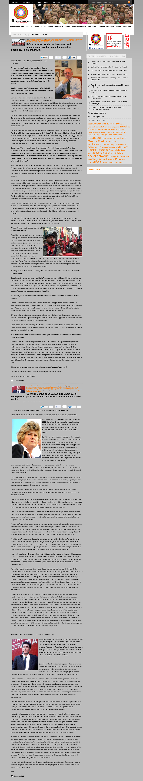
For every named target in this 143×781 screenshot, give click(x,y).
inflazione (66, 387)
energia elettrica (108, 135)
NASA (125, 147)
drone (90, 135)
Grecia (123, 138)
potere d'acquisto (72, 388)
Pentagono (102, 150)
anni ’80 (114, 123)
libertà (111, 147)
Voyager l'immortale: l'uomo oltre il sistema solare (109, 74)
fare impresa (48, 387)
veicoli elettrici (107, 162)
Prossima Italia (114, 150)
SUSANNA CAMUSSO (32, 391)
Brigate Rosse (40, 386)
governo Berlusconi (60, 40)
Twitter (102, 159)
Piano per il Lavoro (61, 388)
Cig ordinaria (62, 386)
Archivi (56, 2)
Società (118, 26)
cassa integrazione (50, 386)
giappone (111, 138)
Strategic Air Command (118, 156)
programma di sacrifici (32, 390)
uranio (91, 162)
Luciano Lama (70, 40)
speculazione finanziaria (69, 390)
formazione (55, 387)
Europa (43, 26)
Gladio (61, 387)
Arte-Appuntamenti (17, 26)
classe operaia (74, 386)
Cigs (68, 386)
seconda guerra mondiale (109, 152)
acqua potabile (94, 124)
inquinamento (95, 144)
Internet (105, 144)
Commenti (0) (19, 380)
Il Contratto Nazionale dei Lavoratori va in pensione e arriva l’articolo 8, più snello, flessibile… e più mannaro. (41, 47)
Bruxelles (125, 126)
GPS (117, 138)
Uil (50, 41)
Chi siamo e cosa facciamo (35, 2)
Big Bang (115, 127)
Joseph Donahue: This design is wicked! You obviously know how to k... (107, 108)
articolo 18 (33, 39)
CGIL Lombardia (40, 39)
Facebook (95, 137)
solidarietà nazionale (56, 390)
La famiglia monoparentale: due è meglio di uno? (109, 67)
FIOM (52, 40)
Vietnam (118, 162)
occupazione (49, 388)
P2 (54, 388)
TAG (123, 56)
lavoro (35, 388)
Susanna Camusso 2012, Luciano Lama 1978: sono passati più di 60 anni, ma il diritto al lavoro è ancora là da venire (46, 397)
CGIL (57, 386)
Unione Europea (115, 159)
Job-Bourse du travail (63, 26)
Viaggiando (127, 26)
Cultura (36, 26)
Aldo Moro (32, 386)
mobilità (118, 147)
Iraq (112, 144)
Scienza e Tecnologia (106, 26)
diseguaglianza (30, 387)
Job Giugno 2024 (97, 117)
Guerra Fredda (97, 141)
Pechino (92, 150)
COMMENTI (101, 56)
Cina (90, 129)
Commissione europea (103, 129)
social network (98, 156)
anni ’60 (105, 124)
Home (15, 2)
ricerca (41, 390)
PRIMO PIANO (113, 56)
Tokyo (95, 159)
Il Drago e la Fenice (98, 120)
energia (97, 135)
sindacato (46, 390)
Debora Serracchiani (102, 132)
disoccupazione (39, 387)
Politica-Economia (79, 26)
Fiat (49, 40)
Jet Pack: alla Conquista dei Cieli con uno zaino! (109, 71)
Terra (90, 160)
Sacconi (46, 41)
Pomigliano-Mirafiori (37, 41)
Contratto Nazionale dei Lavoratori (55, 39)
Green (50, 26)
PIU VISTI (91, 56)
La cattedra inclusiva (98, 113)
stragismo (79, 390)
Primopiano (92, 26)
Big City (29, 26)
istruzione (118, 144)
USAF (97, 162)
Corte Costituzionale (42, 40)
